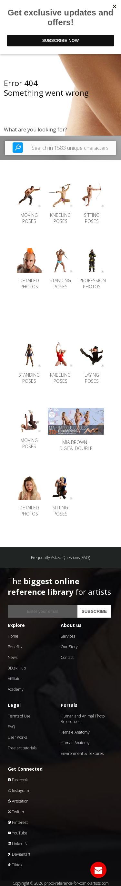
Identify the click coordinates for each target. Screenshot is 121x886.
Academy (16, 689)
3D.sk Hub (17, 668)
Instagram (18, 790)
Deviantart (19, 854)
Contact (67, 657)
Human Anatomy (75, 743)
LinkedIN (17, 843)
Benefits (15, 647)
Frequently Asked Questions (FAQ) (60, 557)
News (12, 657)
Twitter (16, 811)
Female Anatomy (75, 732)
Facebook (18, 780)
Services (68, 636)
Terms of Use (19, 716)
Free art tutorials (22, 748)
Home (13, 636)
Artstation (18, 801)
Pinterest (18, 822)
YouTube (17, 833)
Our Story (69, 647)
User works (17, 737)
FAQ (11, 726)
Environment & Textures (82, 753)
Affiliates (15, 678)
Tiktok (15, 865)
